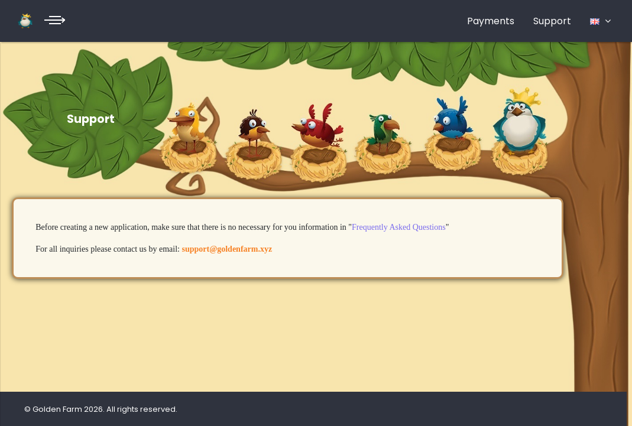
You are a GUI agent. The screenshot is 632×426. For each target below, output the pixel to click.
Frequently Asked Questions (399, 227)
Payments (490, 21)
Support (552, 21)
